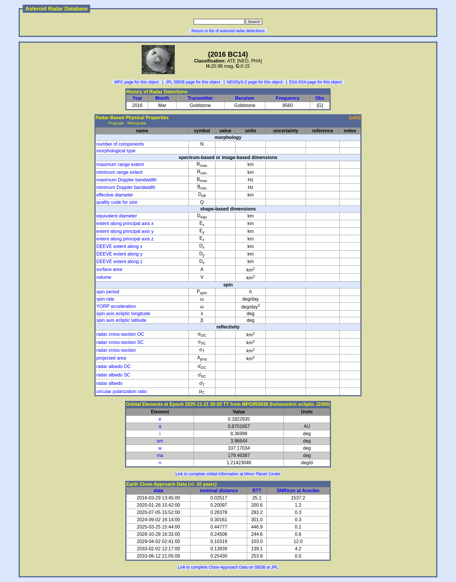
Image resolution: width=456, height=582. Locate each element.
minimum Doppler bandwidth (125, 187)
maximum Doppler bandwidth (126, 179)
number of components (120, 144)
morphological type (115, 150)
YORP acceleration (116, 306)
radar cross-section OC (120, 334)
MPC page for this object (136, 82)
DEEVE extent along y (119, 253)
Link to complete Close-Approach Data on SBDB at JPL (228, 567)
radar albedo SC (113, 374)
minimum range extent (119, 172)
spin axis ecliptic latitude (121, 320)
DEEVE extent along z (119, 261)
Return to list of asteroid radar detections (228, 30)
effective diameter (114, 194)
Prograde (116, 123)
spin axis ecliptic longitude (123, 313)
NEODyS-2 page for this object (254, 82)
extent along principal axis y (125, 231)
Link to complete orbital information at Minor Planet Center (227, 474)
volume (103, 277)
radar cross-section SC (120, 342)
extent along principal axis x (125, 223)
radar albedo (109, 383)
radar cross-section (116, 350)
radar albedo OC (113, 366)
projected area (111, 358)
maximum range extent (120, 164)
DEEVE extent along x (119, 246)
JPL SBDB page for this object (192, 82)
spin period (107, 291)
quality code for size (116, 202)
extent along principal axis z (125, 238)
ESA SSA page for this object (315, 82)
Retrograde (136, 123)
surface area (109, 269)
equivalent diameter (116, 215)
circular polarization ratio (121, 391)
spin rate (105, 299)
